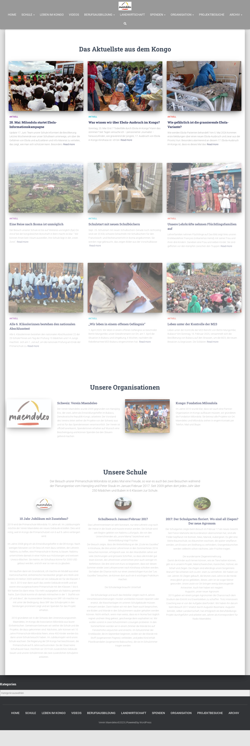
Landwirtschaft (132, 14)
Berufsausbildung (99, 14)
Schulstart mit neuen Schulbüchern (114, 226)
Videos (74, 14)
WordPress (145, 722)
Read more (69, 144)
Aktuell (13, 117)
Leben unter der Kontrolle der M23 (192, 326)
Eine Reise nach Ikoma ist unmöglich (36, 226)
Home (12, 14)
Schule (28, 14)
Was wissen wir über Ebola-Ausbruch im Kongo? (124, 122)
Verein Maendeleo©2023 (112, 722)
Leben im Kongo (52, 14)
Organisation (182, 14)
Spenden (157, 14)
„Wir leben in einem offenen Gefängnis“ (116, 326)
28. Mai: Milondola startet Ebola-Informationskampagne (33, 124)
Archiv (236, 14)
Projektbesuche (211, 14)
